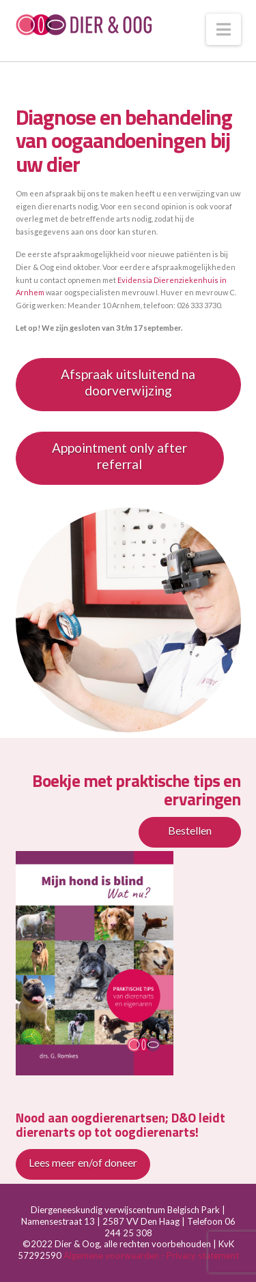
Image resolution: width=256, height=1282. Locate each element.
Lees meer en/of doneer (83, 1162)
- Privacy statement (200, 1255)
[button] (223, 29)
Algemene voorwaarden (112, 1255)
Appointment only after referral (119, 456)
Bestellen (190, 830)
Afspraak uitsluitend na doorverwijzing (128, 382)
